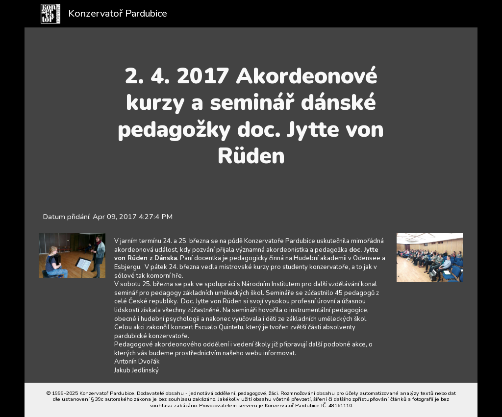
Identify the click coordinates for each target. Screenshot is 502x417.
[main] (250, 116)
